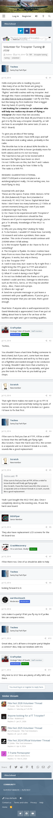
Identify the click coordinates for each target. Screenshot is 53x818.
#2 (50, 340)
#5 (50, 470)
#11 (49, 670)
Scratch (14, 384)
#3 (50, 395)
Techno (9, 54)
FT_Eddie (11, 743)
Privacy (34, 802)
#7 (50, 556)
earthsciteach (17, 598)
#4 (50, 431)
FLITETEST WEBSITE (12, 790)
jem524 (11, 756)
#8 (50, 583)
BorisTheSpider (14, 731)
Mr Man (11, 718)
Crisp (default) (9, 798)
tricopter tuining (40, 54)
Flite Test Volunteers (24, 706)
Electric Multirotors (22, 756)
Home (4, 807)
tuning (7, 58)
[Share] (46, 78)
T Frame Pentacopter (19, 752)
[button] (4, 16)
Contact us (6, 802)
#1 (50, 78)
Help (41, 802)
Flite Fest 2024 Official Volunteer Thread (29, 740)
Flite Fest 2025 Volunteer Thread (25, 728)
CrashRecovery (18, 545)
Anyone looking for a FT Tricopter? (26, 715)
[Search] (49, 16)
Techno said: (9, 476)
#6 (50, 527)
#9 (50, 609)
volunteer (16, 58)
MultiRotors (19, 718)
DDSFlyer (15, 516)
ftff (31, 54)
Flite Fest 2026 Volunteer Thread (25, 703)
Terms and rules (21, 802)
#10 (49, 638)
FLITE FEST (26, 790)
